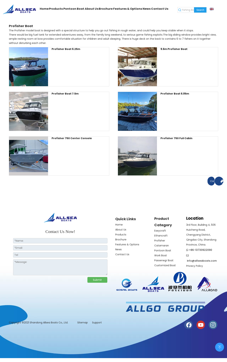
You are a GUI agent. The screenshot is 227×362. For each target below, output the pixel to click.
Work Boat (160, 255)
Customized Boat (165, 265)
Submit (97, 280)
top (219, 346)
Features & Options (127, 244)
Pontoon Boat (162, 250)
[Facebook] (188, 325)
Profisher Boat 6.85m (174, 93)
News (118, 249)
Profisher (159, 240)
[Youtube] (200, 325)
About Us (120, 229)
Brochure (120, 239)
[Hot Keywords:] (200, 10)
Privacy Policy (194, 266)
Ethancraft (161, 235)
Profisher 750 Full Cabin (176, 138)
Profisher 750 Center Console (72, 138)
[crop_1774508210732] (126, 285)
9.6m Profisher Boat (173, 49)
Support (97, 322)
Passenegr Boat (163, 260)
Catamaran (161, 245)
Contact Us (122, 254)
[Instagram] (213, 325)
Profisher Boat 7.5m (65, 93)
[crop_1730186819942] (153, 283)
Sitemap (82, 322)
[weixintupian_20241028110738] (180, 281)
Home (119, 224)
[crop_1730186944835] (206, 283)
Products (120, 234)
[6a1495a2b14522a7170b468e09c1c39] (165, 307)
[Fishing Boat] (188, 10)
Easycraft (160, 230)
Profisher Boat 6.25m (66, 49)
